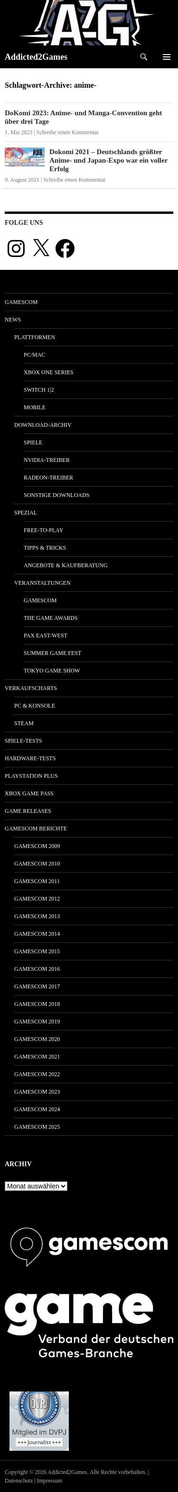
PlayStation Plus (31, 776)
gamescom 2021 (37, 1056)
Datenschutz (19, 1480)
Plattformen (34, 337)
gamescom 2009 (37, 846)
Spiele (33, 442)
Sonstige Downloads (56, 495)
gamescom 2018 (37, 1004)
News (13, 319)
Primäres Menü (166, 57)
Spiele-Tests (23, 740)
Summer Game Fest (52, 653)
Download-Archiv (43, 425)
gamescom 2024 (37, 1109)
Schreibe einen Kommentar (68, 132)
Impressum (49, 1480)
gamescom (21, 302)
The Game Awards (51, 618)
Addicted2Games (36, 57)
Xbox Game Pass (29, 793)
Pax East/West (45, 635)
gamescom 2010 (37, 863)
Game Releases (28, 811)
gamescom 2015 (37, 951)
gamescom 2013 (37, 916)
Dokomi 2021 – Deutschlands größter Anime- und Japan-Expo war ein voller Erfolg (108, 160)
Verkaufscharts (31, 688)
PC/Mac (34, 354)
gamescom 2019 (37, 1021)
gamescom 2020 (37, 1039)
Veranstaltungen (42, 583)
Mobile (35, 407)
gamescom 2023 (37, 1091)
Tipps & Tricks (45, 547)
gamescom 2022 (37, 1074)
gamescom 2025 (37, 1127)
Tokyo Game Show (52, 670)
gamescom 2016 (37, 969)
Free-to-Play (43, 530)
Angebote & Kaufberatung (66, 565)
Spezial (25, 512)
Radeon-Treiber (48, 477)
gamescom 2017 (37, 986)
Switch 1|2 (39, 390)
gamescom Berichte (36, 828)
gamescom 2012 (37, 898)
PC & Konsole (34, 705)
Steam (24, 723)
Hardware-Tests (30, 758)
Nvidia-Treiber (47, 460)
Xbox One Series (49, 372)
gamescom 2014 (37, 933)
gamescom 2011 (37, 881)
